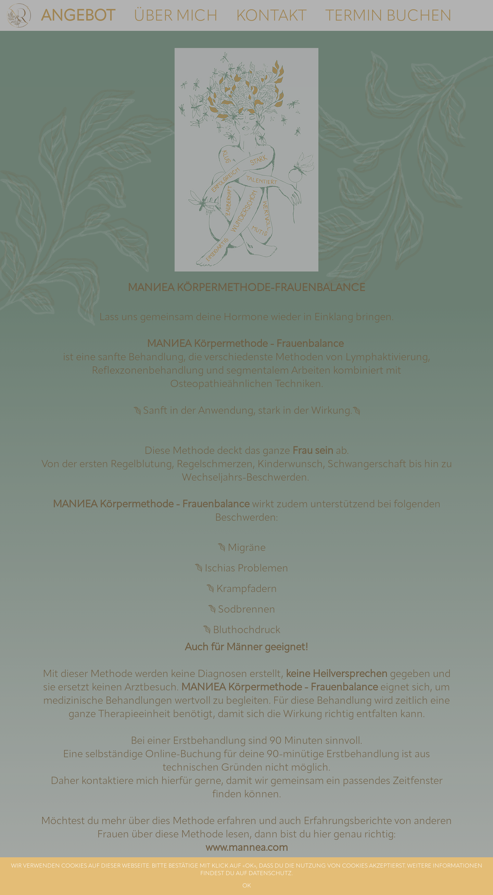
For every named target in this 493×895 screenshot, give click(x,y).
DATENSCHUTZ (270, 873)
